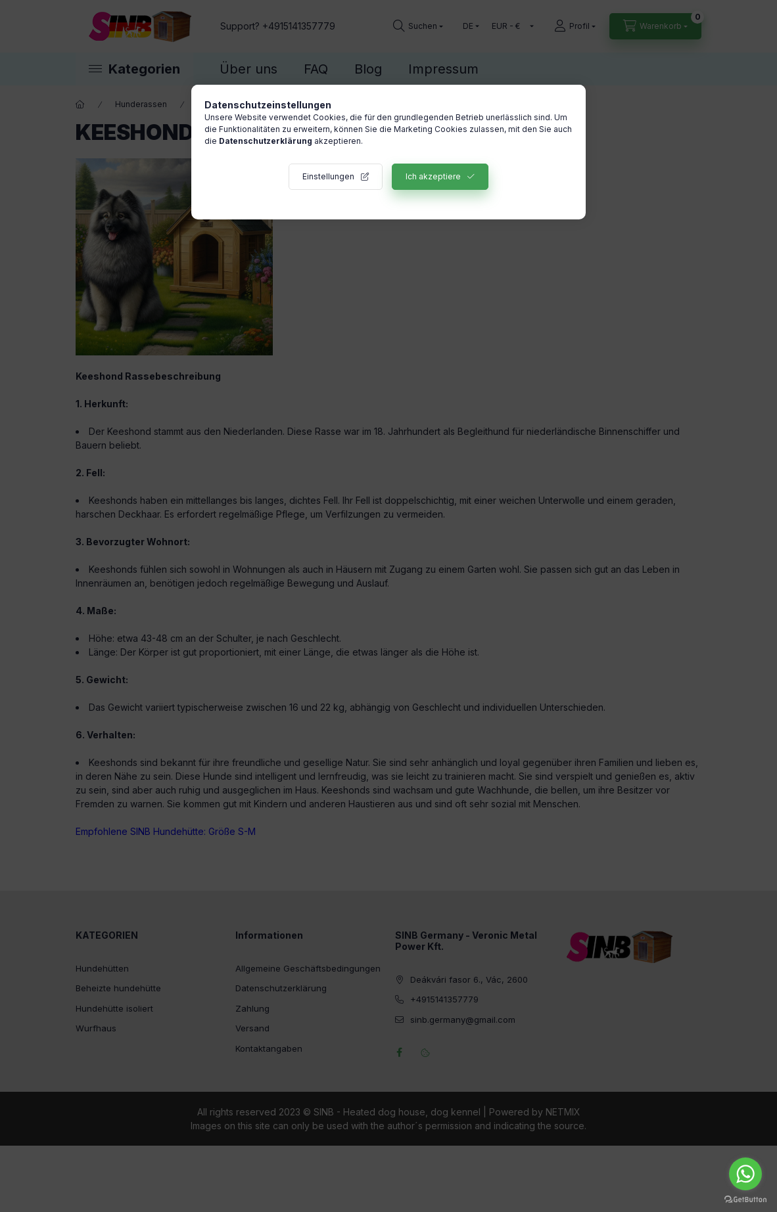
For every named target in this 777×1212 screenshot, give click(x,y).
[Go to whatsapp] (745, 1173)
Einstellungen (328, 176)
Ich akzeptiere (433, 176)
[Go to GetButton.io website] (745, 1199)
